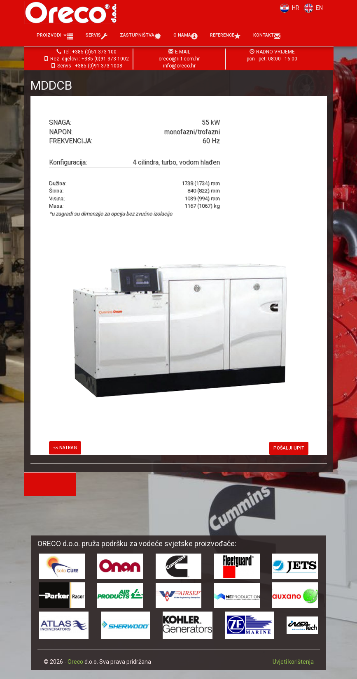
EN (312, 8)
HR (288, 8)
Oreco (75, 661)
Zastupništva (140, 36)
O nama (185, 36)
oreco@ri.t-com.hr (179, 59)
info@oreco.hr (179, 66)
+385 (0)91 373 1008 (98, 66)
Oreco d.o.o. (73, 12)
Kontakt (266, 36)
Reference (225, 36)
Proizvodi (55, 36)
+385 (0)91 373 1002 (105, 59)
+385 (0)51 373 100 (94, 52)
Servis (96, 36)
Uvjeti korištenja (293, 661)
